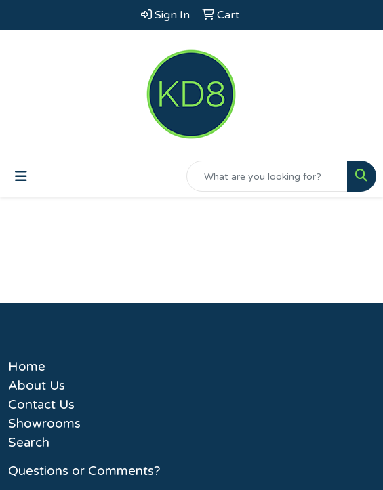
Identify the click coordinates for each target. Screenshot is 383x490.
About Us (36, 385)
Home (26, 366)
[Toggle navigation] (21, 176)
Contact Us (41, 404)
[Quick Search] (267, 176)
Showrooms (44, 423)
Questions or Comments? (84, 471)
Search (28, 442)
